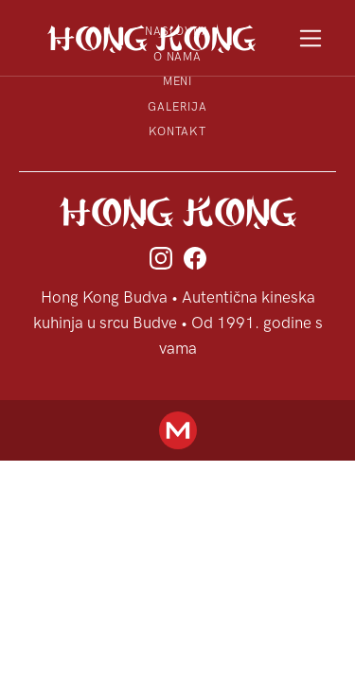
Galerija (177, 107)
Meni (178, 81)
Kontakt (178, 131)
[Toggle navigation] (311, 38)
